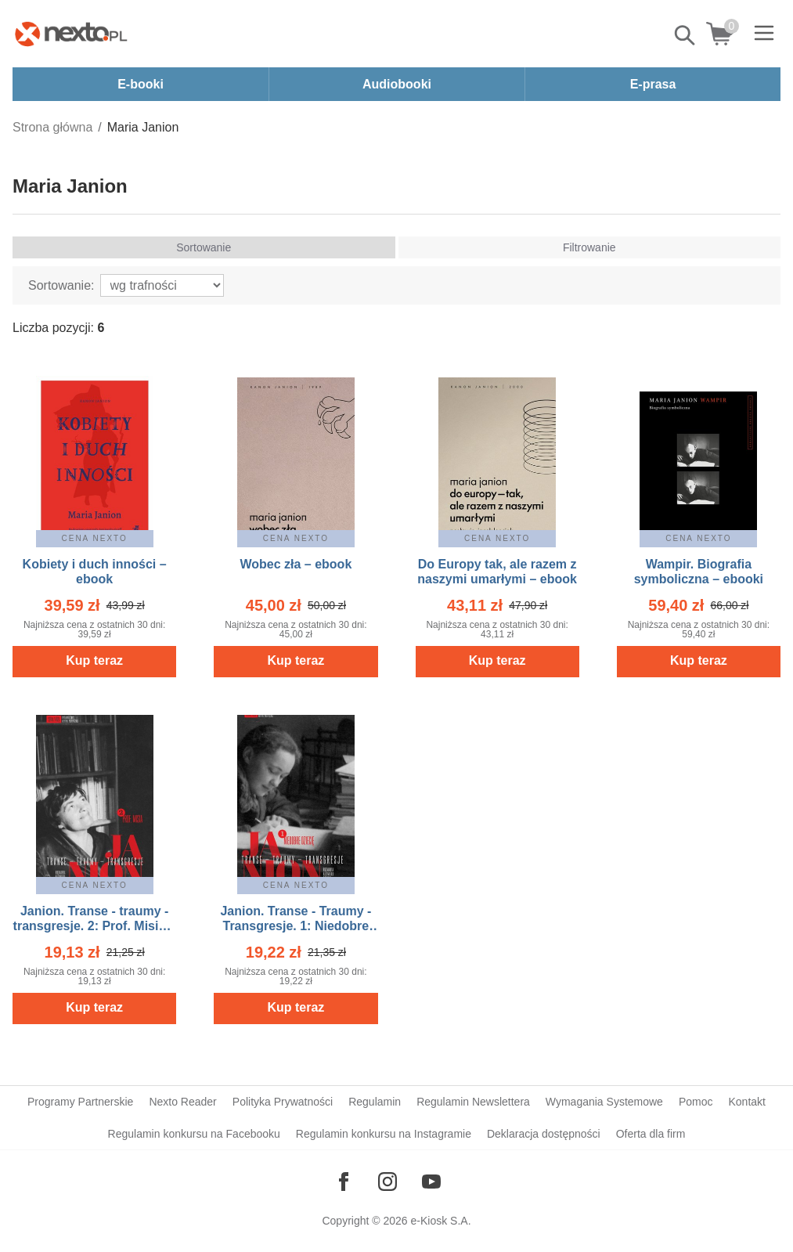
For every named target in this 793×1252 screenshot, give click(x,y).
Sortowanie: (61, 285)
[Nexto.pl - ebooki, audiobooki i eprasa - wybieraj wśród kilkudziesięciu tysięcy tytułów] (71, 33)
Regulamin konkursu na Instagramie (383, 1134)
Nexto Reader (182, 1101)
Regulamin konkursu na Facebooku (194, 1134)
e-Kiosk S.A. (441, 1220)
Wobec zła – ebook (295, 564)
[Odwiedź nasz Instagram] (387, 1181)
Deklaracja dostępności (543, 1134)
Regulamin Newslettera (473, 1101)
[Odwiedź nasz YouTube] (431, 1181)
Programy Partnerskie (80, 1101)
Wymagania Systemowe (604, 1101)
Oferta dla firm (651, 1134)
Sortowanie (203, 247)
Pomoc (696, 1101)
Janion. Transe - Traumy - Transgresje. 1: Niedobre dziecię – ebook (295, 925)
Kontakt (746, 1101)
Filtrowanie (589, 247)
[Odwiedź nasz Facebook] (343, 1181)
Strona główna (52, 127)
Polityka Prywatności (282, 1101)
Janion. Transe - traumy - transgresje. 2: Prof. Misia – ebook (94, 925)
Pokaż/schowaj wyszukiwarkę (685, 35)
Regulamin (374, 1101)
